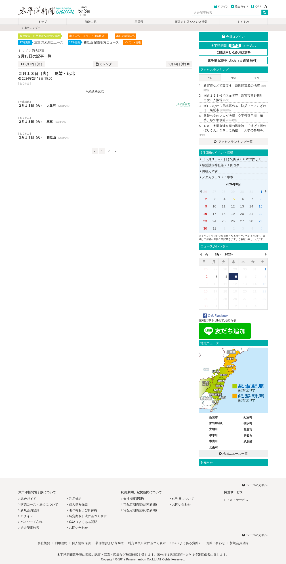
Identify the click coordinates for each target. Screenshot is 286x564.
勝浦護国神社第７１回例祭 (219, 165)
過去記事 (38, 50)
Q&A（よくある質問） (84, 522)
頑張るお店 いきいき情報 (191, 21)
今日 (210, 78)
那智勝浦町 (216, 423)
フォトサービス (237, 500)
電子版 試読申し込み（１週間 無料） (233, 60)
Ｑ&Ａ (256, 6)
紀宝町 (248, 417)
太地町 (213, 429)
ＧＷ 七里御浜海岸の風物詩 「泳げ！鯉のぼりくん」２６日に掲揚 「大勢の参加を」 (232, 130)
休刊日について (183, 498)
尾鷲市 (248, 436)
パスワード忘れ (31, 522)
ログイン (221, 6)
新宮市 (213, 417)
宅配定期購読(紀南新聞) (140, 504)
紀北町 (248, 441)
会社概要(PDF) (133, 498)
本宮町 (213, 441)
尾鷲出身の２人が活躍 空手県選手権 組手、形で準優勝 (233, 118)
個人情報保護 (78, 504)
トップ (42, 21)
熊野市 (248, 429)
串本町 (213, 435)
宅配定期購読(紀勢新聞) (140, 510)
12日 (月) (31, 64)
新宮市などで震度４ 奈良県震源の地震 (235, 87)
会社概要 (44, 543)
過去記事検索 (30, 527)
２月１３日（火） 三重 (105, 120)
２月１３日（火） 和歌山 (105, 136)
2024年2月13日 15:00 (37, 78)
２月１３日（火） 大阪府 (105, 104)
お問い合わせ (78, 527)
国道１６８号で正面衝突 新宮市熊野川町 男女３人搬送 (235, 98)
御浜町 (248, 423)
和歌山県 (91, 21)
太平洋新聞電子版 (43, 11)
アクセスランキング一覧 (233, 141)
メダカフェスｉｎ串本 (216, 177)
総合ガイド (239, 6)
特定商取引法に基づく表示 (88, 516)
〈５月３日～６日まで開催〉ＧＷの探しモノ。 (233, 159)
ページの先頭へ (255, 485)
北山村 (213, 447)
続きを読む (95, 91)
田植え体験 (208, 171)
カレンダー (105, 64)
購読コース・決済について (39, 504)
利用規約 (75, 498)
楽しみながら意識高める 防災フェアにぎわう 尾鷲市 (235, 108)
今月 (256, 78)
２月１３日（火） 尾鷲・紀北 (46, 73)
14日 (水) (178, 64)
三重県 (139, 21)
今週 (233, 78)
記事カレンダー (31, 27)
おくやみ (243, 21)
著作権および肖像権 (83, 510)
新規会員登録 (30, 510)
